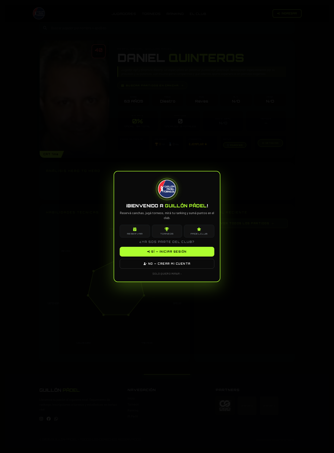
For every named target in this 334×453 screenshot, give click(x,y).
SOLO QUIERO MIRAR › (167, 273)
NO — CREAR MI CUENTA (167, 263)
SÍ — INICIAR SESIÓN (167, 251)
